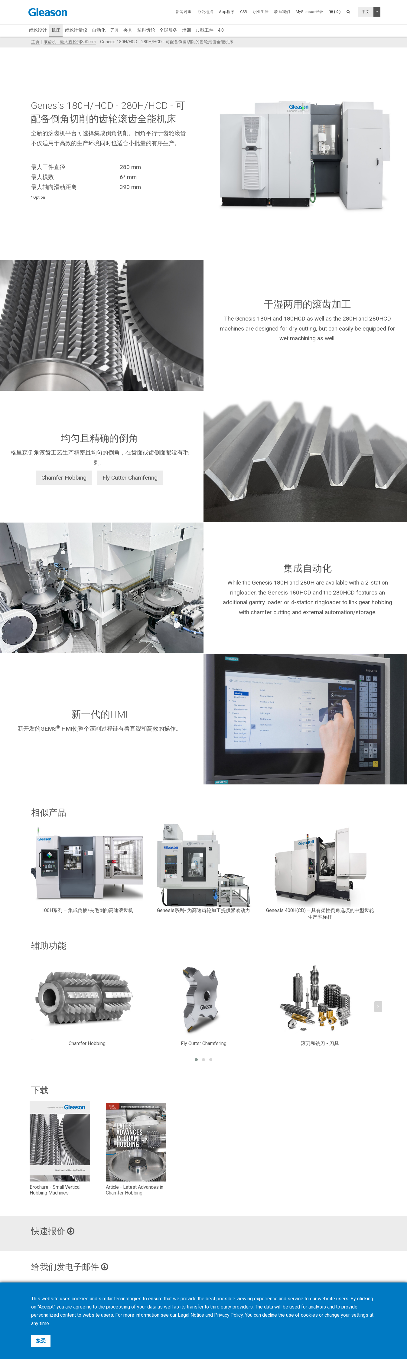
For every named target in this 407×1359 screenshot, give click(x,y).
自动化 (99, 30)
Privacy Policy (230, 1315)
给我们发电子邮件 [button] (71, 1267)
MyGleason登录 (309, 11)
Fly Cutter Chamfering (130, 477)
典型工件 (204, 30)
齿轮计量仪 (76, 30)
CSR (243, 11)
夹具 (127, 30)
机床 (55, 30)
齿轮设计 (38, 30)
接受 (41, 1341)
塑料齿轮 (146, 30)
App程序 (226, 11)
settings (362, 1315)
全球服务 (168, 30)
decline (271, 1315)
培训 (186, 30)
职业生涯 (261, 11)
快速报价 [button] (53, 1231)
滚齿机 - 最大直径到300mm (70, 41)
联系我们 (282, 11)
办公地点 (205, 11)
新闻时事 (183, 11)
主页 (35, 41)
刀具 (114, 30)
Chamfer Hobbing (63, 477)
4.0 (221, 30)
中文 (366, 11)
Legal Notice (191, 1315)
